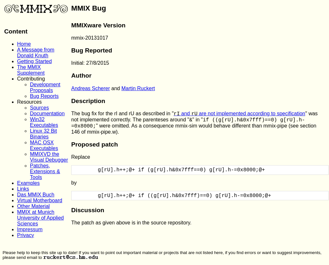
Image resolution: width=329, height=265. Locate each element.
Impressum (30, 229)
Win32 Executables (44, 122)
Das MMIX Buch (35, 194)
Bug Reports (44, 96)
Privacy (25, 235)
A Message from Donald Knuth (35, 52)
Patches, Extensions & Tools (45, 171)
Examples (28, 183)
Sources (39, 107)
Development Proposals (45, 87)
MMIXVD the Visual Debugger (49, 157)
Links (23, 189)
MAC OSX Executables (44, 145)
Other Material (33, 206)
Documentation (47, 113)
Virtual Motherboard (39, 200)
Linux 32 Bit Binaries (43, 133)
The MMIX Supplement (30, 70)
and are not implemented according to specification (239, 113)
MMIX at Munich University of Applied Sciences (40, 217)
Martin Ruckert (138, 88)
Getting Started (34, 61)
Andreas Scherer (90, 88)
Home (24, 44)
